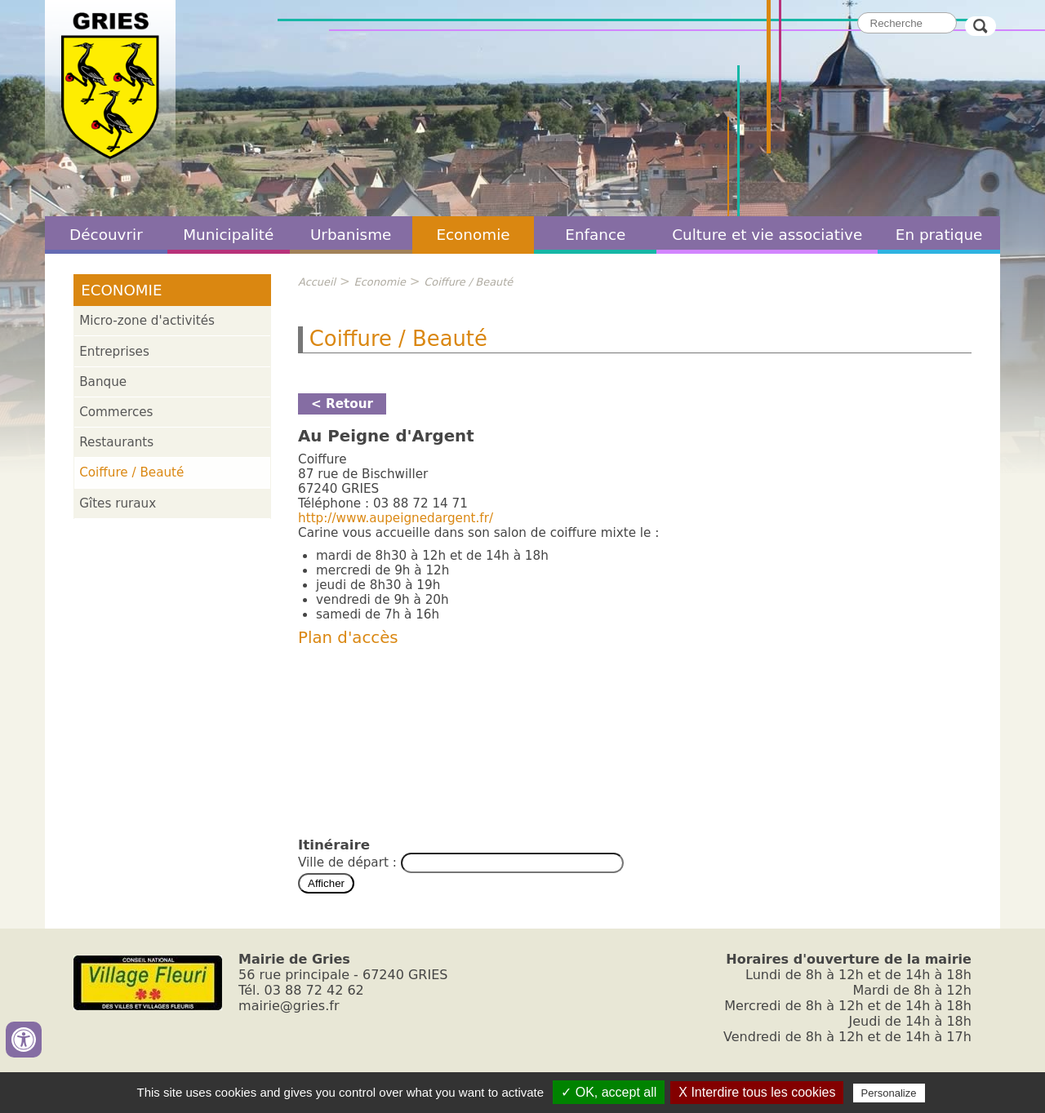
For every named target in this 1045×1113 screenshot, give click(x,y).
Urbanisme (351, 234)
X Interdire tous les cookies (756, 1092)
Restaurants (116, 442)
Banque (103, 382)
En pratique (939, 234)
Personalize (889, 1093)
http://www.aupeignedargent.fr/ (395, 518)
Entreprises (114, 351)
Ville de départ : (349, 862)
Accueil (317, 282)
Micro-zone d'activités (147, 320)
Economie (472, 234)
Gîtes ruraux (117, 503)
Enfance (595, 234)
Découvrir (106, 234)
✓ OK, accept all (608, 1092)
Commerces (116, 412)
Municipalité (228, 234)
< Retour (342, 404)
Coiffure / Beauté (131, 472)
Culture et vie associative (767, 234)
